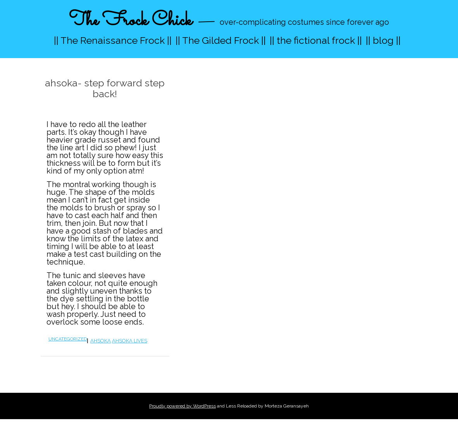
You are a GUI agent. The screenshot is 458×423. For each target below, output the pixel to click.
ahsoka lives (129, 341)
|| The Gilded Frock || (221, 40)
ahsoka (100, 341)
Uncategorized (67, 339)
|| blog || (383, 40)
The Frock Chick (130, 21)
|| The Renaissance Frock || (113, 40)
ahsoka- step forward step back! (105, 88)
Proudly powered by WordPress (182, 406)
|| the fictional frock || (316, 40)
